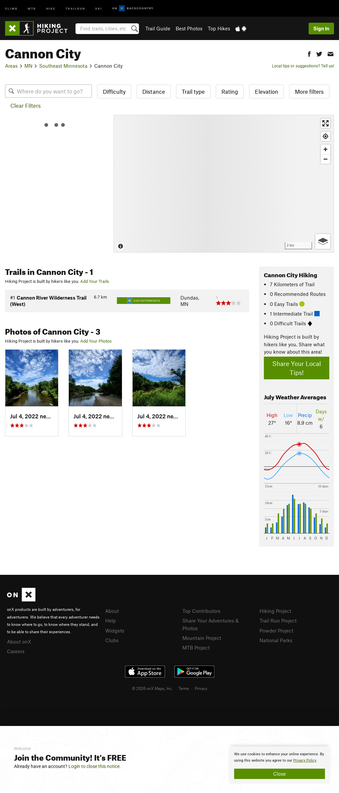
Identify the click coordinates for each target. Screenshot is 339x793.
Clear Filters (25, 105)
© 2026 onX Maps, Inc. (152, 688)
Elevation (266, 91)
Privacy (201, 688)
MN (28, 66)
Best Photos (189, 28)
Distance (153, 91)
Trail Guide (157, 28)
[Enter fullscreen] (325, 123)
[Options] (322, 241)
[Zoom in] (325, 149)
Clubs (112, 640)
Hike (50, 8)
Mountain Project (201, 638)
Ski (98, 8)
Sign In (321, 28)
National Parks (276, 640)
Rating (229, 91)
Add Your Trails (94, 281)
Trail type (193, 91)
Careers (15, 651)
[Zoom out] (325, 159)
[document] (279, 765)
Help (110, 621)
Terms (183, 688)
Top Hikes (219, 28)
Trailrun (75, 8)
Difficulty (114, 91)
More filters (309, 91)
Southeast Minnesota (63, 66)
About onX (19, 642)
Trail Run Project (278, 621)
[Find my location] (325, 136)
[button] (309, 53)
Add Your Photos (96, 341)
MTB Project (196, 648)
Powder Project (276, 631)
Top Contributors (201, 611)
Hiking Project (275, 611)
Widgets (114, 631)
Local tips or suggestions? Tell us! (303, 65)
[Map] (224, 183)
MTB (32, 8)
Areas (11, 66)
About (112, 611)
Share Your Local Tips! (296, 368)
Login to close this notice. (94, 766)
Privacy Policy (304, 760)
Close (279, 774)
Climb (11, 8)
